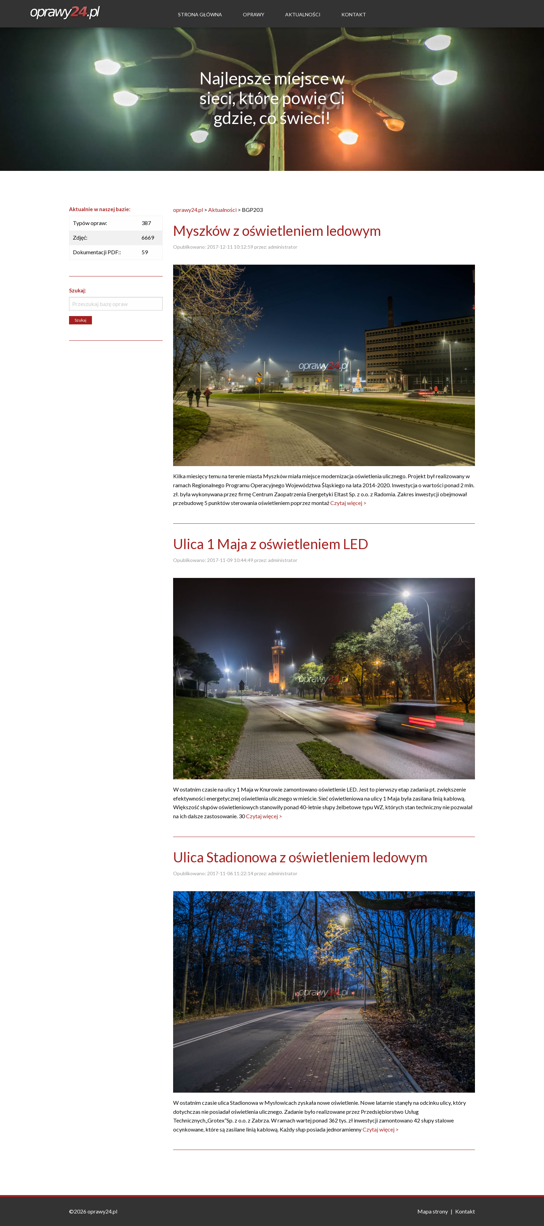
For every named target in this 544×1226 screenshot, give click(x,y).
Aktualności (303, 14)
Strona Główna (200, 14)
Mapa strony (432, 1211)
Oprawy (253, 14)
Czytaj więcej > (348, 502)
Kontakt (353, 14)
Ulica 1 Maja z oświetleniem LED (270, 544)
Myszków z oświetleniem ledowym (277, 230)
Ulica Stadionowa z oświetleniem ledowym (300, 857)
